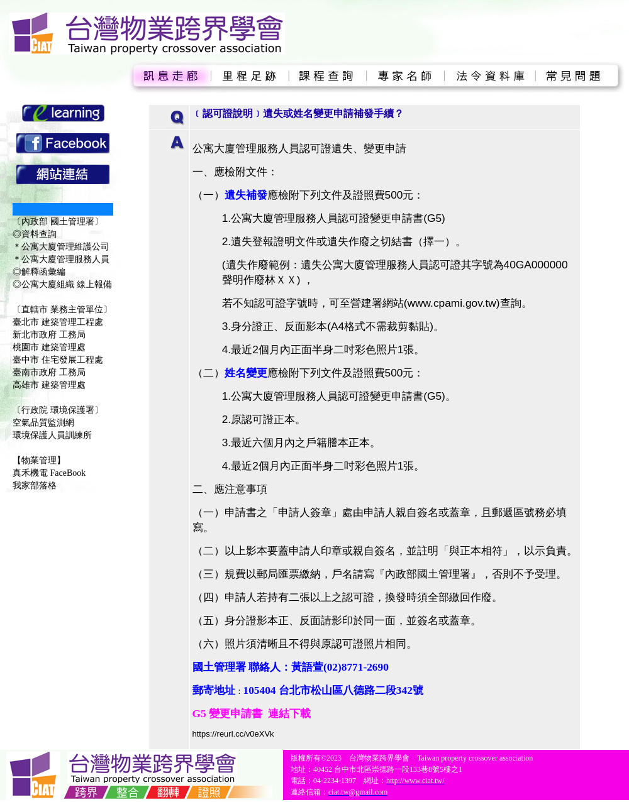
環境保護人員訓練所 (52, 435)
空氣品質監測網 (43, 422)
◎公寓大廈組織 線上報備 (62, 284)
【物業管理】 (39, 460)
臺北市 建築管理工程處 (58, 322)
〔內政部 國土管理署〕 (58, 221)
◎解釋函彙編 (39, 272)
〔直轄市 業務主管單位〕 (62, 309)
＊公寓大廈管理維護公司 (61, 246)
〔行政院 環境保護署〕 (58, 410)
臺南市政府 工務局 (49, 372)
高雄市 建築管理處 (49, 385)
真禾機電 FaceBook (49, 473)
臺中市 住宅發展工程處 (58, 360)
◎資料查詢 (35, 234)
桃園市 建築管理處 (49, 347)
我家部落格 (35, 485)
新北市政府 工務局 (49, 334)
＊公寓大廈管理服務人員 (61, 259)
